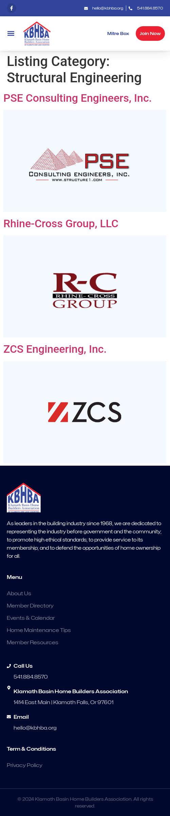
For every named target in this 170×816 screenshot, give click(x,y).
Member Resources (32, 642)
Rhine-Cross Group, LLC (60, 223)
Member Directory (30, 606)
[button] (10, 33)
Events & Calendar (31, 618)
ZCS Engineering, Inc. (55, 349)
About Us (19, 593)
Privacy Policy (24, 765)
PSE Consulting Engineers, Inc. (77, 97)
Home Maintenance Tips (39, 630)
